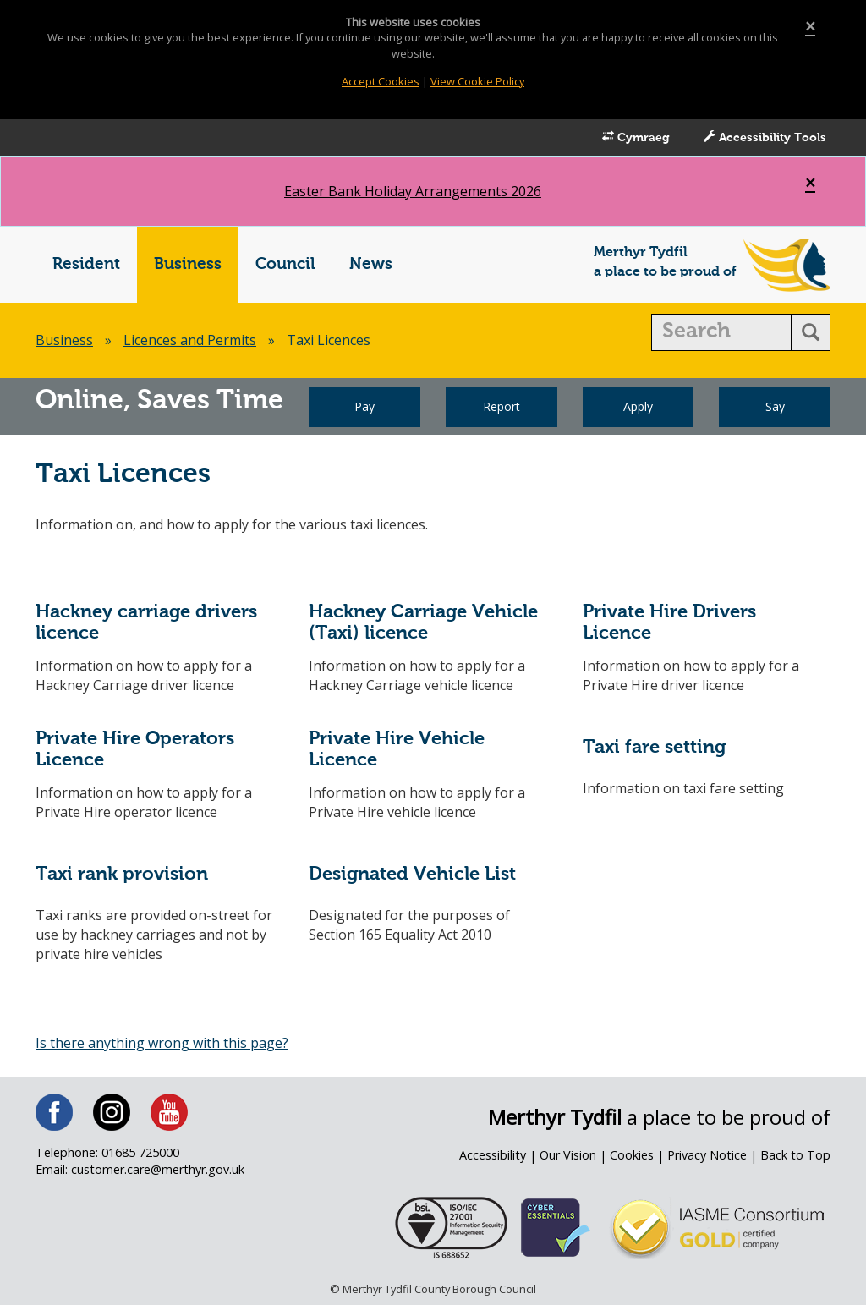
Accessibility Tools (765, 137)
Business (188, 264)
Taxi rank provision (122, 874)
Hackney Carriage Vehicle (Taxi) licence (423, 623)
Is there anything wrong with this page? (162, 1043)
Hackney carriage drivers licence (146, 623)
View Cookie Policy (477, 81)
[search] (721, 332)
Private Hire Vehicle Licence (397, 750)
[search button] (810, 332)
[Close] (810, 26)
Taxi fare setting (654, 747)
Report (501, 406)
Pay (364, 406)
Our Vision (568, 1155)
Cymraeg (636, 137)
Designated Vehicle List (412, 874)
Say (775, 406)
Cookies (632, 1155)
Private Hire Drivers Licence (669, 623)
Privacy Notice (707, 1155)
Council (285, 264)
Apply (638, 406)
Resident (86, 264)
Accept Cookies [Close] (380, 81)
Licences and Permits (189, 340)
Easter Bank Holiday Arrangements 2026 (412, 191)
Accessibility (492, 1155)
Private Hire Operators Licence (135, 750)
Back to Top (795, 1155)
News (370, 264)
